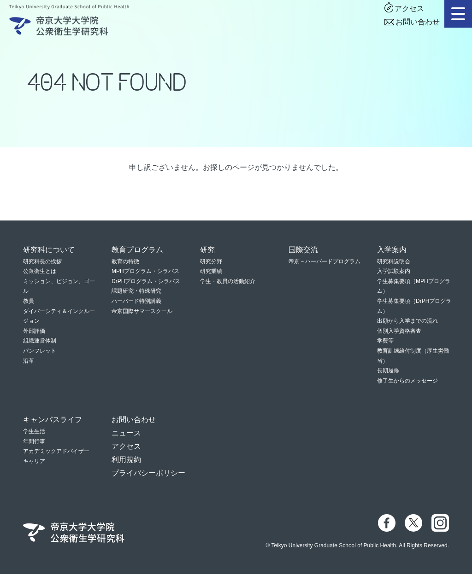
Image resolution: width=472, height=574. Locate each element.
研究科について (49, 250)
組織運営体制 (39, 340)
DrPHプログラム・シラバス (146, 281)
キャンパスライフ (52, 419)
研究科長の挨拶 (42, 261)
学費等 (385, 340)
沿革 (28, 361)
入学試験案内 (393, 271)
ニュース (126, 433)
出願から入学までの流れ (407, 321)
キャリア (34, 461)
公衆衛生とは (39, 271)
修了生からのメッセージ (407, 380)
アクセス (409, 8)
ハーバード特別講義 (136, 301)
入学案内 (392, 250)
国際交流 (303, 250)
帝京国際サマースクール (142, 311)
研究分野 (211, 261)
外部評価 (34, 331)
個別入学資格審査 (399, 331)
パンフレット (39, 351)
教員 (28, 301)
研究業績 (211, 271)
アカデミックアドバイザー (56, 451)
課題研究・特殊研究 (136, 291)
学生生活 (34, 431)
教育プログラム (137, 250)
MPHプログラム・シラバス (145, 271)
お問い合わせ (417, 22)
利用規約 (126, 460)
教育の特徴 (125, 261)
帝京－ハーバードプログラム (324, 261)
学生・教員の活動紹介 (227, 281)
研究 (207, 250)
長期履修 (388, 370)
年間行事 (34, 441)
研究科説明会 (393, 261)
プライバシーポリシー (148, 473)
